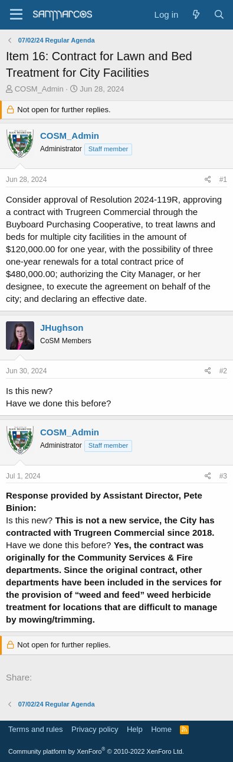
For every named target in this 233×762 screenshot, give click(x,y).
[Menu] (16, 15)
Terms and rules (35, 729)
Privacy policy (94, 729)
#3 (223, 476)
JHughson (61, 328)
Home (161, 729)
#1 (223, 179)
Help (135, 729)
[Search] (219, 14)
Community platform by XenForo (96, 751)
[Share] (208, 180)
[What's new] (195, 14)
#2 (223, 371)
